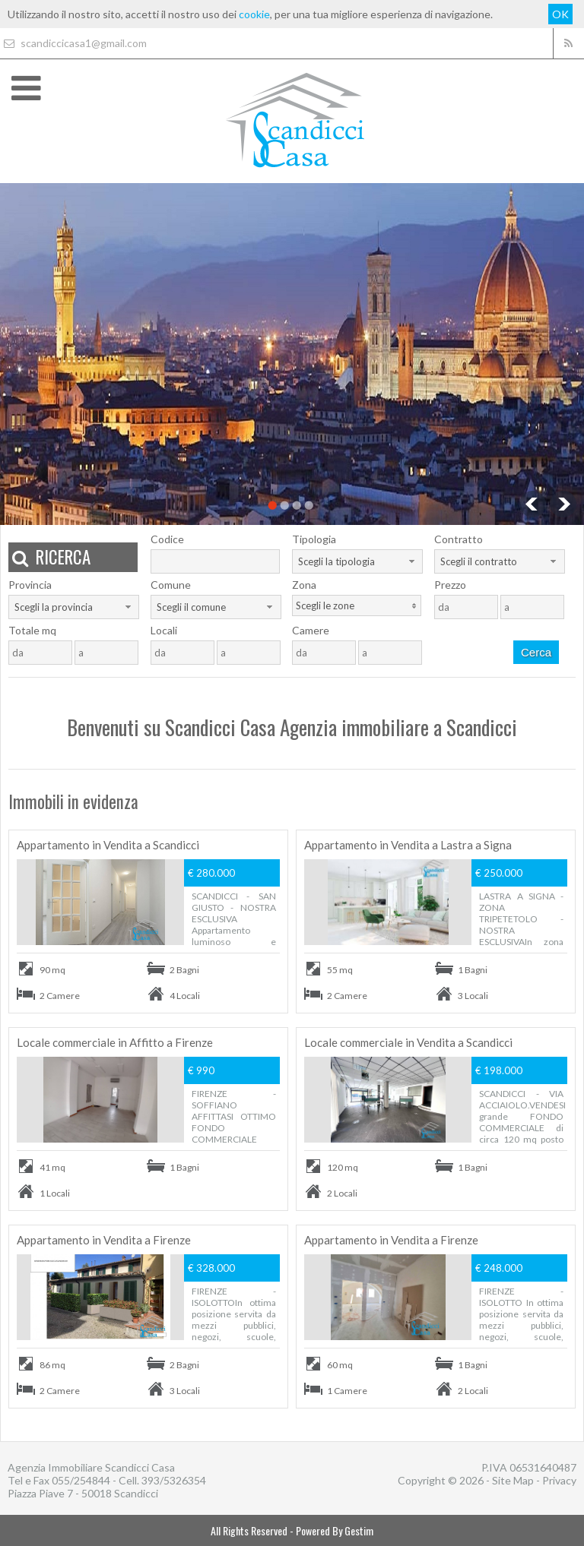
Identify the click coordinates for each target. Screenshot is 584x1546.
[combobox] (357, 561)
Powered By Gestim (334, 1530)
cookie (254, 14)
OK (560, 14)
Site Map (513, 1480)
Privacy (559, 1480)
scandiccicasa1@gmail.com (73, 42)
